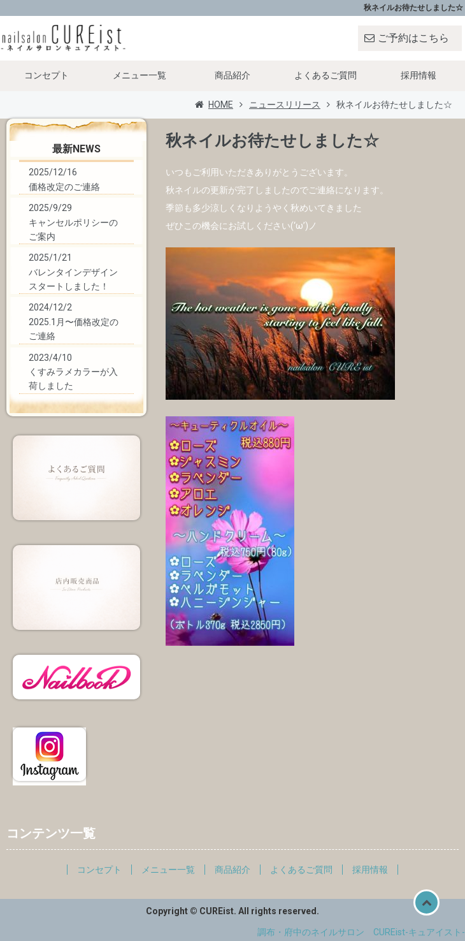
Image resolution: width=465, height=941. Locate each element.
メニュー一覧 (139, 75)
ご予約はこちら (413, 38)
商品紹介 (232, 75)
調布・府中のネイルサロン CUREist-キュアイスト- (361, 932)
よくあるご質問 (325, 75)
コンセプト (46, 75)
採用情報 (418, 75)
